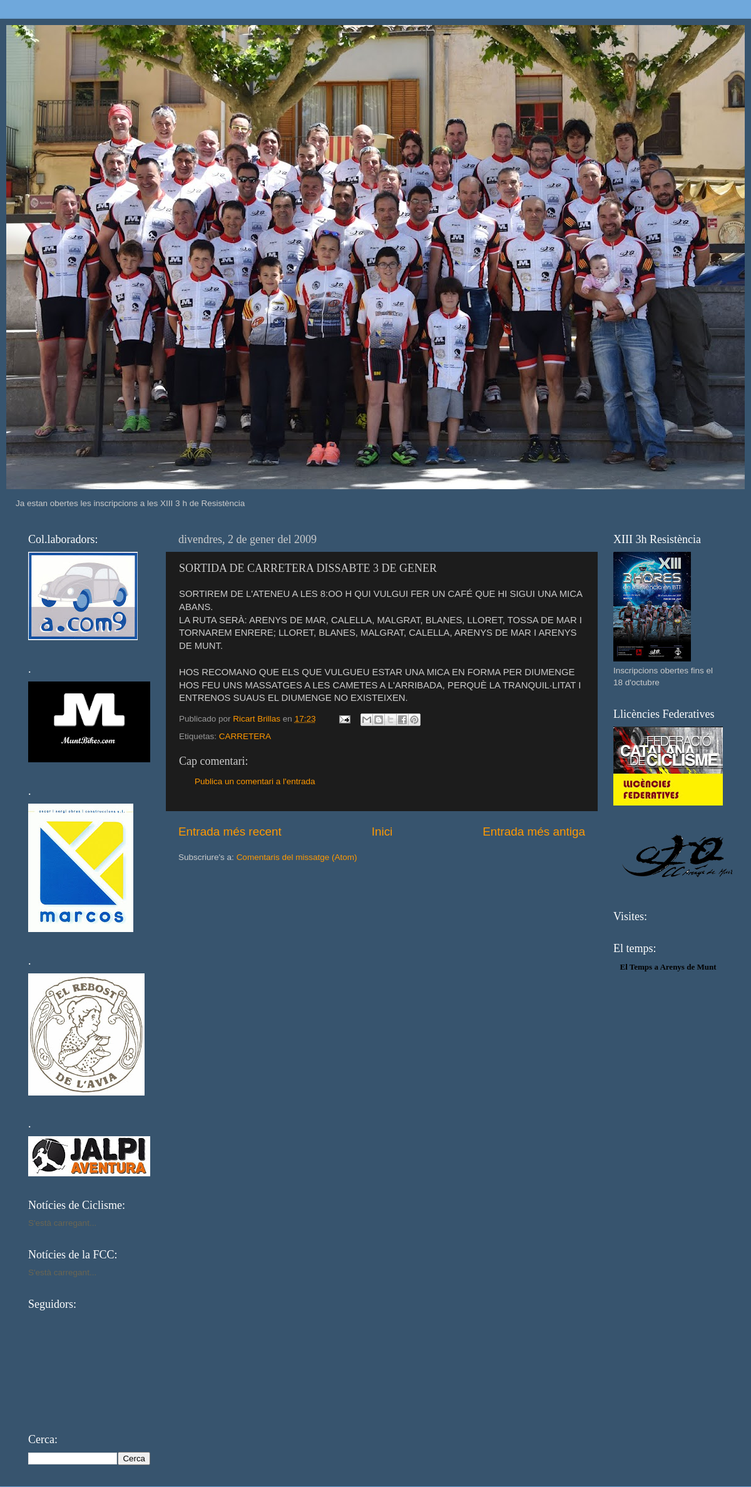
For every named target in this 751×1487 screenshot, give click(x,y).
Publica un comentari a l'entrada (255, 781)
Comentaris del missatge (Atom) (297, 857)
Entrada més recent (230, 831)
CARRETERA (245, 736)
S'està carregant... (62, 1223)
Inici (382, 831)
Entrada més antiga (534, 831)
